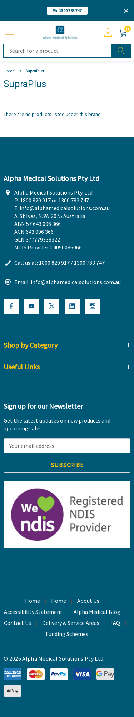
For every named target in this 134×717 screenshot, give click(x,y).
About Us (88, 600)
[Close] (126, 10)
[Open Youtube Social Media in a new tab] (31, 306)
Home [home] (32, 600)
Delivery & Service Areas (70, 622)
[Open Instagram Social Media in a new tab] (92, 306)
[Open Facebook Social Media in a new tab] (11, 306)
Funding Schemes (67, 633)
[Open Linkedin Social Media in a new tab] (72, 306)
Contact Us (17, 622)
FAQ (115, 622)
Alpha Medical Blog (97, 611)
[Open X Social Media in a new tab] (51, 306)
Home (58, 600)
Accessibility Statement (33, 611)
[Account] (108, 32)
